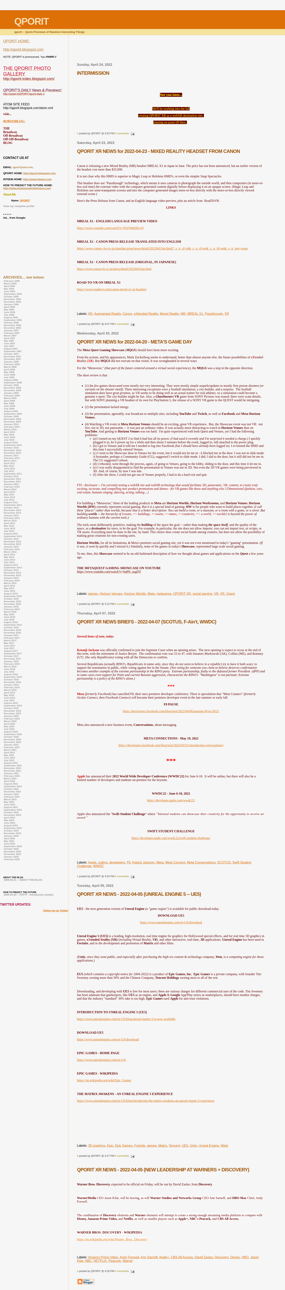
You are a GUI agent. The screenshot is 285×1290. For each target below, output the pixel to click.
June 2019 (9, 697)
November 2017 (12, 658)
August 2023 (11, 807)
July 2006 (9, 314)
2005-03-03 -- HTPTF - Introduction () (28, 894)
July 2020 (9, 729)
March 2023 (10, 799)
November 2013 (12, 541)
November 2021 (12, 768)
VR (216, 593)
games (93, 593)
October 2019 (11, 708)
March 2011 (10, 460)
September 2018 (13, 677)
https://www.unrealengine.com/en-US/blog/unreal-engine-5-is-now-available (126, 1019)
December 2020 (12, 742)
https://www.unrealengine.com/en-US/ (101, 1060)
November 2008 (12, 387)
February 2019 (12, 687)
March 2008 (10, 367)
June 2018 (9, 669)
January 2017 (11, 635)
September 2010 (13, 445)
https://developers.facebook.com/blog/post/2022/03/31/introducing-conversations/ (171, 745)
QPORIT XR (182, 593)
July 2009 (9, 408)
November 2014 (12, 572)
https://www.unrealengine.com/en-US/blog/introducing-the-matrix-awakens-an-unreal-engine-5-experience (146, 1100)
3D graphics (96, 1145)
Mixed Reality (169, 313)
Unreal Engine (209, 1145)
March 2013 (10, 520)
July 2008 (9, 377)
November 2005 (12, 299)
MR (183, 313)
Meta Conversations (201, 862)
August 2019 (11, 703)
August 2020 (11, 731)
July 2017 (9, 648)
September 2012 (13, 505)
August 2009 (11, 411)
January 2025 (11, 835)
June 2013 (9, 528)
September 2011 (13, 473)
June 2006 (9, 312)
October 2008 (11, 385)
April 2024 (9, 817)
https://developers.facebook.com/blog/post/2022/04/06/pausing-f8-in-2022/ (171, 711)
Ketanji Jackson (143, 862)
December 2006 (12, 327)
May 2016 (9, 614)
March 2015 (10, 583)
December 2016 (12, 632)
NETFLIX (100, 1261)
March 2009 (10, 398)
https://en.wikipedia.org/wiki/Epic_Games (104, 1080)
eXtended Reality (146, 313)
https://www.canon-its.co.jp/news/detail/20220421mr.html (114, 269)
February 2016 (12, 609)
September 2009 (13, 413)
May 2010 (9, 434)
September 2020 (13, 734)
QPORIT (25, 200)
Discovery (221, 1257)
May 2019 (9, 695)
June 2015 (9, 591)
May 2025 (9, 841)
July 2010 (9, 439)
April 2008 (9, 369)
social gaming (202, 593)
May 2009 (9, 403)
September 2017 (13, 653)
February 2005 (12, 281)
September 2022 (13, 786)
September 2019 (13, 705)
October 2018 (11, 679)
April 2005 (9, 286)
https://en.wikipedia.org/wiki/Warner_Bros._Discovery (112, 1239)
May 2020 (9, 726)
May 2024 (9, 820)
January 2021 (11, 744)
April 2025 (9, 838)
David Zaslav (204, 1257)
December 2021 (12, 770)
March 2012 (10, 489)
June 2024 (9, 822)
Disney (235, 1257)
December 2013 (12, 544)
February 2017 (12, 637)
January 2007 (11, 330)
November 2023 (12, 815)
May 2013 (9, 525)
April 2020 (9, 723)
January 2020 (11, 716)
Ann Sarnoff (149, 1257)
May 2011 (9, 466)
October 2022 (11, 789)
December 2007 (12, 359)
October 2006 (11, 322)
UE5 (185, 1145)
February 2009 (12, 395)
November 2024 (12, 833)
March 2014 (10, 552)
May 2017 (9, 643)
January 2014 (11, 546)
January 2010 (11, 424)
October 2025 (11, 849)
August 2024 (11, 825)
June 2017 (9, 645)
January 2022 (11, 773)
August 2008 (11, 380)
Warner (127, 1261)
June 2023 (9, 804)
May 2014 (9, 557)
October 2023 (11, 812)
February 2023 (12, 796)
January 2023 (11, 794)
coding (102, 862)
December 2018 (12, 682)
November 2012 (12, 510)
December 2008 (12, 390)
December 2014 (12, 575)
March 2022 (10, 778)
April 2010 (9, 432)
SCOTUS (224, 862)
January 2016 (11, 606)
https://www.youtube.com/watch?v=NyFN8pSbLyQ (110, 228)
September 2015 (13, 596)
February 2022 (12, 776)
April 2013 (9, 523)
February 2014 (12, 549)
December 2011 (12, 481)
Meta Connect (175, 862)
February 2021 (12, 747)
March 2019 (10, 690)
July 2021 (9, 760)
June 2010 (9, 437)
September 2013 (13, 536)
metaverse (164, 593)
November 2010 (12, 450)
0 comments (122, 133)
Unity (193, 1145)
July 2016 (9, 619)
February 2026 (12, 859)
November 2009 (12, 419)
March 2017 (10, 640)
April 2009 (9, 400)
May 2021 (9, 755)
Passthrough (214, 313)
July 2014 (9, 562)
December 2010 (12, 453)
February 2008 (12, 364)
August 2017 (11, 651)
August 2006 (11, 317)
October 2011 (11, 476)
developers (117, 862)
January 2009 (11, 393)
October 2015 (11, 598)
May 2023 (9, 802)
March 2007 (10, 335)
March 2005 (10, 283)
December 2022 (12, 791)
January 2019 (11, 684)
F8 (128, 862)
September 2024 (13, 828)
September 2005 (13, 294)
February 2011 (12, 458)
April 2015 (9, 585)
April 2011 (9, 463)
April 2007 (9, 338)
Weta (224, 1145)
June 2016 (9, 617)
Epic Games (123, 1145)
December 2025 (12, 854)
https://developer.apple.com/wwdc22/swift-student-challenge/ (171, 838)
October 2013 (11, 538)
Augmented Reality (107, 313)
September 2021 (13, 765)
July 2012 (9, 499)
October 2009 (11, 416)
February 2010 (12, 426)
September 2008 (13, 382)
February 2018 (12, 664)
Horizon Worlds (135, 593)
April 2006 (9, 307)
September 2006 (13, 320)
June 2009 (9, 406)
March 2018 (10, 666)
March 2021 (10, 750)
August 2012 (11, 502)
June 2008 (9, 374)
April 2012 (9, 492)
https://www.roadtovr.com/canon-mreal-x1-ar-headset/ (112, 289)
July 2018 (9, 671)
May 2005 (9, 288)
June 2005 (9, 291)
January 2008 (11, 361)
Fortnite (139, 1145)
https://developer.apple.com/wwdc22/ (171, 800)
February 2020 (12, 718)
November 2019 (12, 710)
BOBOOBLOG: (14, 121)
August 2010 (11, 442)
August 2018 (11, 674)
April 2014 (9, 554)
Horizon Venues (110, 593)
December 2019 (12, 713)
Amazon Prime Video (103, 1257)
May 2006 (9, 309)
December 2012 (12, 512)
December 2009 (12, 421)
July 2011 (9, 471)
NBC (88, 1261)
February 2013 (12, 518)
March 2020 (10, 721)
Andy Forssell (129, 1257)
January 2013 (11, 515)
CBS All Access (182, 1257)
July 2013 (9, 531)
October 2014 (11, 570)
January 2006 (11, 304)
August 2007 (11, 348)
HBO (245, 1257)
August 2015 (11, 593)
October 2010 (11, 447)
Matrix (162, 1145)
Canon (127, 313)
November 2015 (12, 601)
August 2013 (11, 533)
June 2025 (9, 843)
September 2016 (13, 624)
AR (90, 313)
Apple (92, 862)
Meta (151, 593)
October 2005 (11, 296)
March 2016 (10, 611)
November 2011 (12, 479)
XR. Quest (227, 593)
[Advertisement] (171, 50)
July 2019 (9, 700)
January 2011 (11, 455)
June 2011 (9, 468)
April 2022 (9, 781)
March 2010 (10, 429)
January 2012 (11, 484)
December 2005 (12, 301)
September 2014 (13, 567)
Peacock (114, 1261)
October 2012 (11, 507)
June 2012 (9, 497)
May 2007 (9, 340)
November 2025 (12, 851)
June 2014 (9, 559)
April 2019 (9, 692)
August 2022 (11, 783)
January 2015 (11, 578)
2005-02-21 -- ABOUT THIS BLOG (23, 880)
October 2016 (11, 627)
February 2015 (12, 580)
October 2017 (11, 656)
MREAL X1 (195, 313)
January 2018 (11, 661)
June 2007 (9, 343)
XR (227, 313)
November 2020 (12, 739)
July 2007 (9, 346)
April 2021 (9, 752)
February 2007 (12, 333)
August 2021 (11, 763)
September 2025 (13, 846)
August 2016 (11, 622)
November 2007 (12, 356)
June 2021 (9, 757)
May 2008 (9, 372)
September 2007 (13, 351)
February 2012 (12, 486)
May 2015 (9, 588)
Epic (110, 1145)
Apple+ (164, 1257)
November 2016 (12, 630)
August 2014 (11, 565)
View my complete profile (18, 206)
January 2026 (11, 856)
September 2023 (13, 809)
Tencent (174, 1145)
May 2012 (9, 494)
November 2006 (12, 325)
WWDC (98, 866)
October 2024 (11, 830)
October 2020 (11, 736)
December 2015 (12, 604)
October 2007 (11, 354)
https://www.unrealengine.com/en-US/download (171, 922)
